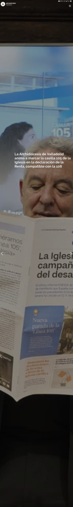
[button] (2, 253)
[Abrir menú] (70, 6)
